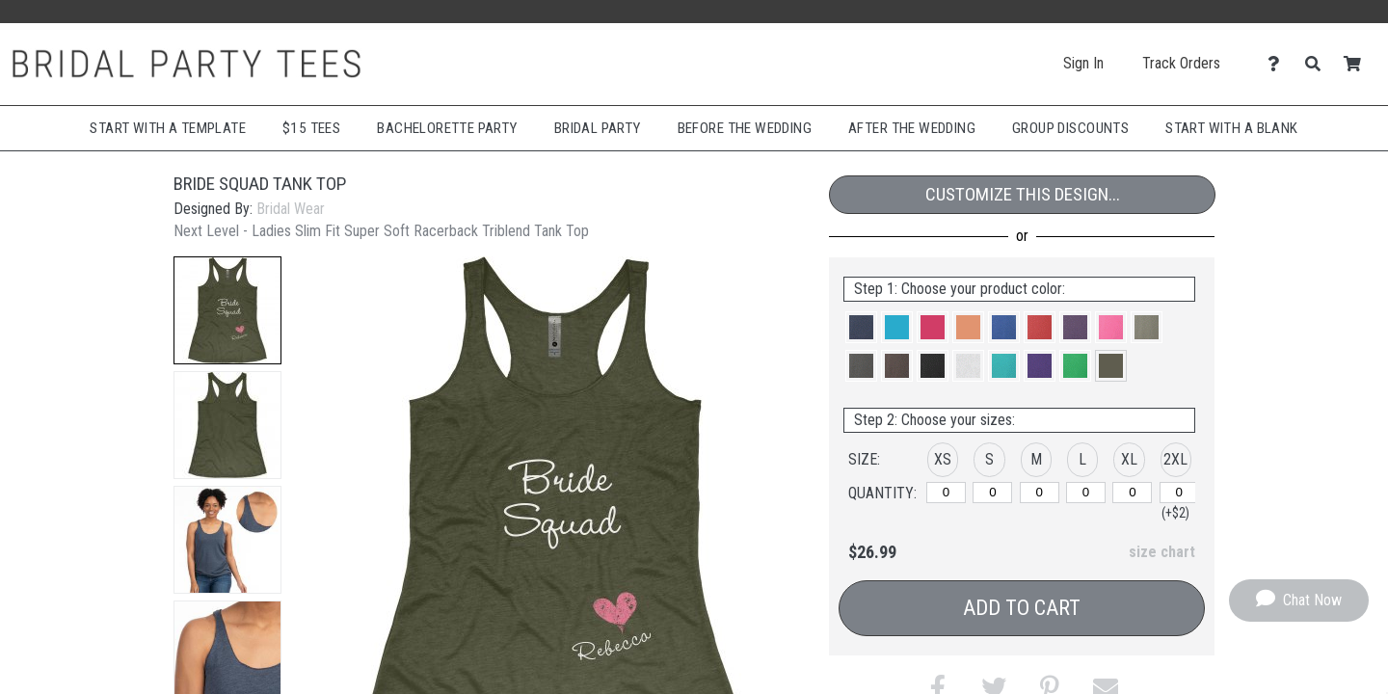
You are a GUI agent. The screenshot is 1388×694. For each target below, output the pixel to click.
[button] (227, 310)
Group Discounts (1070, 128)
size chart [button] (1162, 552)
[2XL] (1179, 492)
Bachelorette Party (447, 128)
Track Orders (1181, 63)
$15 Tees (311, 128)
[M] (1039, 492)
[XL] (1132, 492)
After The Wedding (911, 128)
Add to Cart (1022, 608)
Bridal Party (597, 128)
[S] (992, 492)
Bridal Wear (290, 209)
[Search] (1318, 64)
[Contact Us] (1278, 64)
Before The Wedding (745, 128)
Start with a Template (168, 128)
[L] (1086, 492)
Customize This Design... (1022, 194)
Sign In (1083, 63)
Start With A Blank (1231, 128)
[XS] (946, 492)
